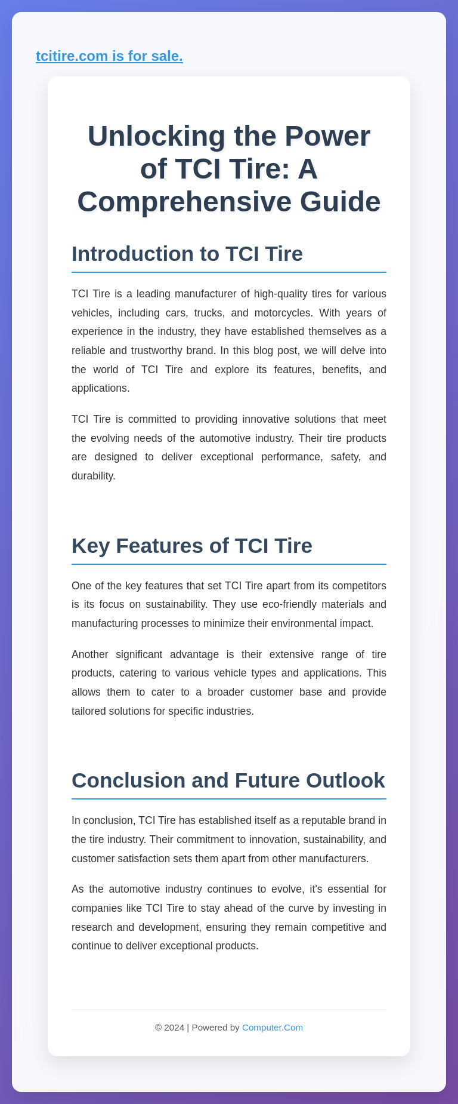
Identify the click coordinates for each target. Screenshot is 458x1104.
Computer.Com (272, 1027)
